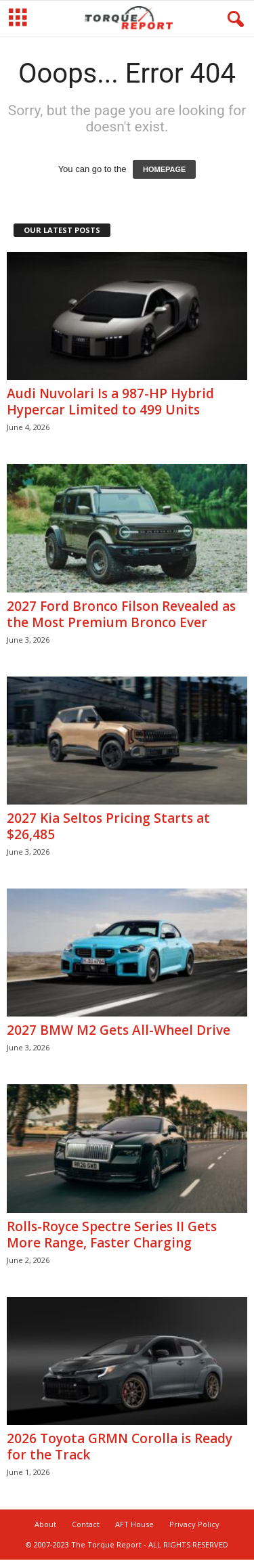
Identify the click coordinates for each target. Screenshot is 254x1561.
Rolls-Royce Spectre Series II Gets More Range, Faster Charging (112, 1235)
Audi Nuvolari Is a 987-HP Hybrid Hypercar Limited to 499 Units (110, 402)
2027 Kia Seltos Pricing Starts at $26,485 (108, 826)
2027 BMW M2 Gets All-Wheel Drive (118, 1030)
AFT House (134, 1524)
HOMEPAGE (164, 169)
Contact (86, 1524)
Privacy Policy (194, 1524)
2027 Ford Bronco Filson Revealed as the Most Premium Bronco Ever (121, 614)
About (45, 1524)
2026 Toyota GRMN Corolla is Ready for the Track (119, 1446)
